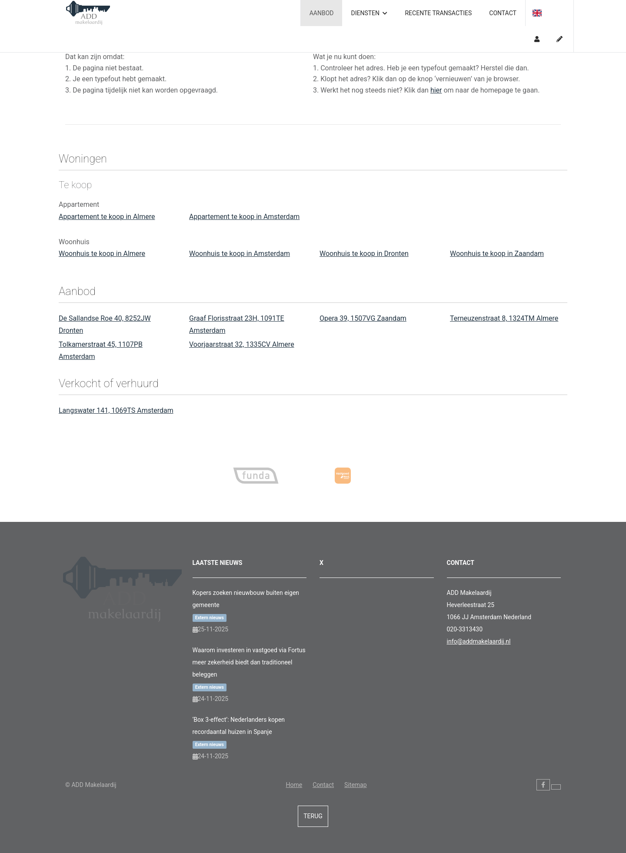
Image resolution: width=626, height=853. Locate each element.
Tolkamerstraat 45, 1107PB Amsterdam (101, 350)
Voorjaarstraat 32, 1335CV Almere (241, 344)
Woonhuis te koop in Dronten (364, 253)
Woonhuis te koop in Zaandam (497, 253)
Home (294, 784)
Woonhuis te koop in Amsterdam (239, 253)
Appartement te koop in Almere (107, 216)
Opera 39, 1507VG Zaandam (363, 318)
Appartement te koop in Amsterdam (244, 216)
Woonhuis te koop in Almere (102, 253)
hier (436, 90)
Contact (502, 13)
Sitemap (355, 784)
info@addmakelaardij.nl (479, 641)
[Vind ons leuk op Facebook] (543, 784)
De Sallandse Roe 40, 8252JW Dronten (105, 324)
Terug (313, 816)
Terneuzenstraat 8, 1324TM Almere (504, 318)
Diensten (369, 13)
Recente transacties (438, 13)
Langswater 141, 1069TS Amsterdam (116, 410)
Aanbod (322, 13)
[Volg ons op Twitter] (556, 787)
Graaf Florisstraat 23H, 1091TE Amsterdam (236, 324)
